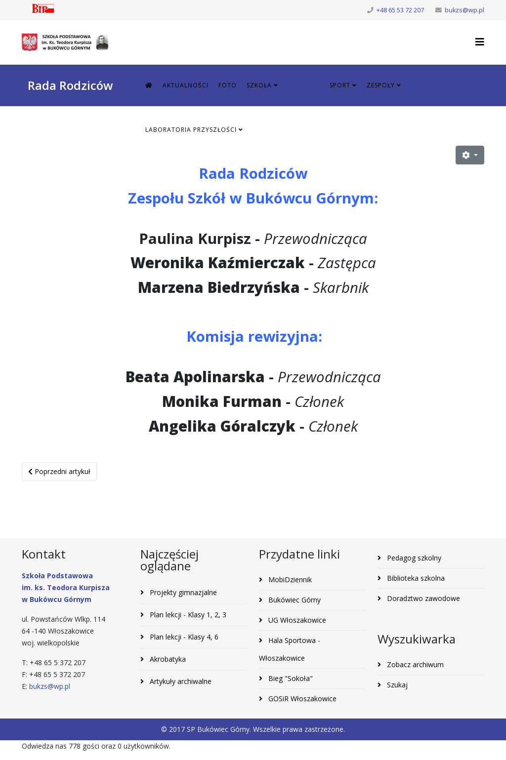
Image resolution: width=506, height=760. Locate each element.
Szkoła (259, 85)
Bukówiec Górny (293, 599)
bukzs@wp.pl (464, 10)
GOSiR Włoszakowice (301, 698)
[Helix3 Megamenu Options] (479, 41)
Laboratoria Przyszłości (191, 129)
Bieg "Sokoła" (289, 678)
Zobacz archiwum (414, 664)
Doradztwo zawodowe (422, 598)
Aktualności (186, 85)
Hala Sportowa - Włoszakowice (289, 649)
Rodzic (300, 85)
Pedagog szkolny (413, 557)
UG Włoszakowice (296, 620)
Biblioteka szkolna (415, 578)
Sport (340, 85)
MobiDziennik (289, 579)
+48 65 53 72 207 (400, 10)
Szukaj (396, 684)
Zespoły (381, 85)
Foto (227, 85)
